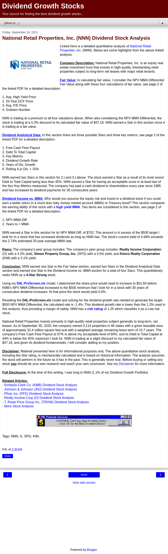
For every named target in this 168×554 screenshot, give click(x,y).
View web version (84, 482)
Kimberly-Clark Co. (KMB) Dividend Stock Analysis (40, 385)
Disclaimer (126, 364)
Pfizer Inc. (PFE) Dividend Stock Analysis (34, 393)
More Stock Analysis (19, 406)
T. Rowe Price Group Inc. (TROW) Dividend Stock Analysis (46, 402)
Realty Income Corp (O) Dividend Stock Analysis (39, 398)
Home (84, 474)
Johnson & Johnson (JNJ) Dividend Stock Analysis (40, 389)
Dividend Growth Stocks (43, 6)
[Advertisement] (84, 516)
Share (7, 456)
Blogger (92, 549)
